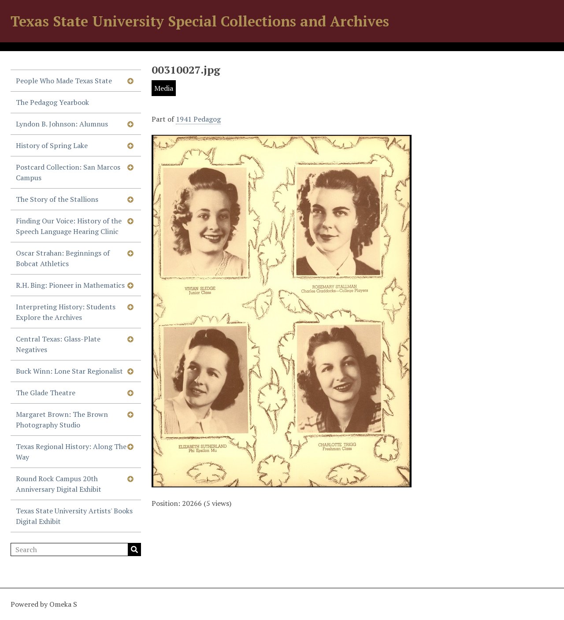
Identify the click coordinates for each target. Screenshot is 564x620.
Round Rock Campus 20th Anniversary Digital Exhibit (58, 484)
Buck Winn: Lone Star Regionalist (69, 371)
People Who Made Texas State (64, 80)
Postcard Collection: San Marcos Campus (68, 172)
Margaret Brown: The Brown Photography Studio (62, 419)
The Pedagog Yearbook (52, 102)
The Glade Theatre (45, 392)
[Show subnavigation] (130, 80)
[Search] (76, 549)
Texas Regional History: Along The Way (71, 452)
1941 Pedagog (198, 119)
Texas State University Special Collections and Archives (200, 21)
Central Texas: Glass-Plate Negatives (58, 344)
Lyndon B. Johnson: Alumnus (62, 124)
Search (134, 549)
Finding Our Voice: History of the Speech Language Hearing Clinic (69, 226)
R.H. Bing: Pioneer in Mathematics (70, 285)
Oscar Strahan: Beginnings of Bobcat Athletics (63, 258)
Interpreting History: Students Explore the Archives (65, 312)
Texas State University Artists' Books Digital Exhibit (74, 516)
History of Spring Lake (52, 145)
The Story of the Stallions (57, 199)
